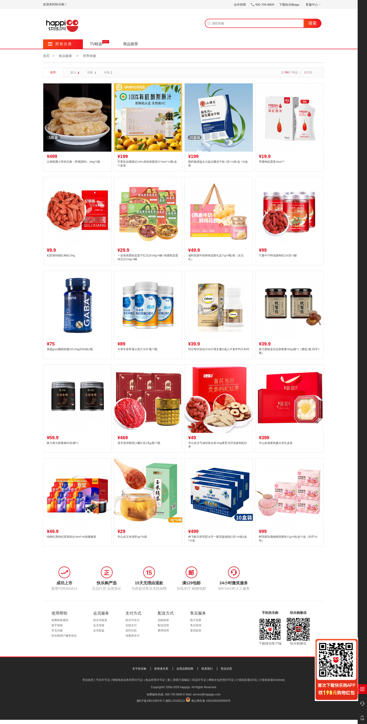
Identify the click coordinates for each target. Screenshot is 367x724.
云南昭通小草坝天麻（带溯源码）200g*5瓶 (73, 161)
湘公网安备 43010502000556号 (211, 700)
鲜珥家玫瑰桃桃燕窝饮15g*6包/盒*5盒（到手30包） (288, 538)
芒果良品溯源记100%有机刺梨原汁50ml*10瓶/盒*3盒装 (147, 163)
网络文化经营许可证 (221, 680)
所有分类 (60, 44)
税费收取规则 (59, 620)
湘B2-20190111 (175, 700)
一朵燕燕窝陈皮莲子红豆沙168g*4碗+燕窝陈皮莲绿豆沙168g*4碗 (147, 257)
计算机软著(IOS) (246, 680)
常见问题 (57, 630)
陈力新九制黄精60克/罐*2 (62, 443)
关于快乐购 (139, 668)
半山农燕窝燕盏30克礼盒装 (276, 443)
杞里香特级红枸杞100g (61, 255)
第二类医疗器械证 (178, 680)
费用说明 (163, 630)
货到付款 (131, 630)
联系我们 (207, 668)
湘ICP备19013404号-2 (150, 700)
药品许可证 (199, 680)
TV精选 (96, 44)
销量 (90, 72)
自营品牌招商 (184, 668)
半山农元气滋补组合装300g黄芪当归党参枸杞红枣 (217, 445)
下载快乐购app (289, 4)
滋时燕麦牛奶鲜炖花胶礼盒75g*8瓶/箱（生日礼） (216, 257)
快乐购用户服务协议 (64, 635)
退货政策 (195, 630)
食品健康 (65, 56)
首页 (46, 56)
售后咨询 (195, 625)
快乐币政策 (100, 620)
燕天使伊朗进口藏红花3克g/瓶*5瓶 (138, 443)
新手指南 (57, 625)
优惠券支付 (132, 635)
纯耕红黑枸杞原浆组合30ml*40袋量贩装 (71, 536)
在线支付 (131, 625)
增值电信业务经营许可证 (127, 680)
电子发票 (195, 620)
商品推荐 (130, 44)
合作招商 (240, 4)
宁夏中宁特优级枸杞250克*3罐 (278, 255)
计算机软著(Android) (272, 680)
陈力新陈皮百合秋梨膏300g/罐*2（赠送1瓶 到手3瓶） (289, 351)
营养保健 (89, 56)
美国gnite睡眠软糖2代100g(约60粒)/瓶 (70, 349)
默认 (74, 72)
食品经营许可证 (155, 680)
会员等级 (98, 625)
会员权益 (98, 630)
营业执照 (88, 680)
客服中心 (313, 4)
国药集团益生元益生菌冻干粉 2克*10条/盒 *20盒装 (218, 163)
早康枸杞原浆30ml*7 (271, 161)
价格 (108, 72)
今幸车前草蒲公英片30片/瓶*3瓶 (137, 349)
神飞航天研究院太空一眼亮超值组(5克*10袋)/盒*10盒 (217, 538)
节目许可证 (103, 680)
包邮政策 (163, 620)
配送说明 (163, 625)
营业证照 (226, 668)
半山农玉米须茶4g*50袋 (132, 536)
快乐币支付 (132, 620)
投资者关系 (161, 668)
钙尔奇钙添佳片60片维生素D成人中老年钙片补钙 (218, 349)
